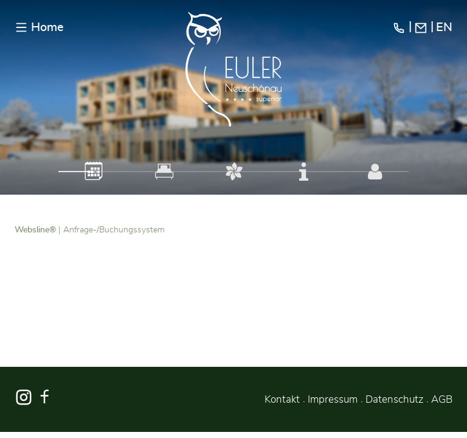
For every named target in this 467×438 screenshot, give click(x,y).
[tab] (93, 171)
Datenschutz (394, 399)
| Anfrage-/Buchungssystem (90, 230)
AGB (441, 399)
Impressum (333, 399)
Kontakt (282, 399)
